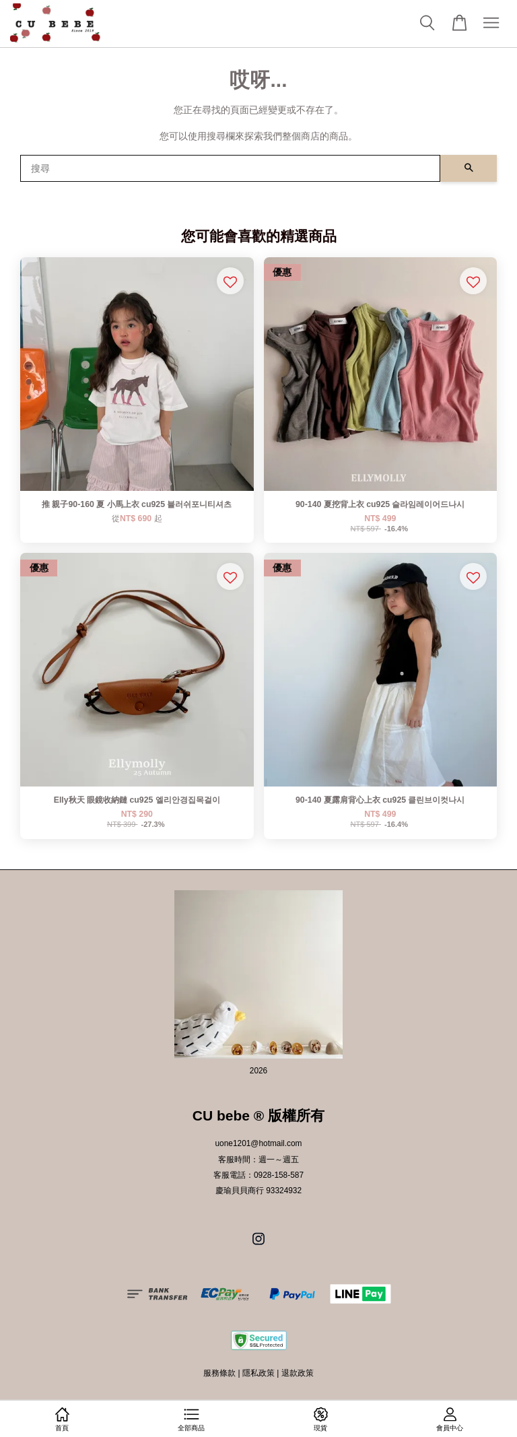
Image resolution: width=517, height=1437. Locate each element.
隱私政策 (258, 1373)
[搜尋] (230, 168)
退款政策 (297, 1373)
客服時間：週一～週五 (258, 1159)
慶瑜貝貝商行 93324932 (258, 1190)
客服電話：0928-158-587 (258, 1175)
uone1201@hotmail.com (258, 1143)
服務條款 (219, 1373)
